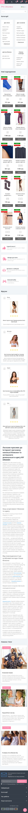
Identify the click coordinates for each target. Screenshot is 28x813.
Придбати (7, 106)
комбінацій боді (17, 576)
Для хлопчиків (6, 58)
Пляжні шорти (20, 61)
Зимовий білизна (21, 40)
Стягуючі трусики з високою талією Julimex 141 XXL (20, 228)
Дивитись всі (6, 43)
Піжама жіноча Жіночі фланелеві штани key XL (20, 129)
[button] (11, 2)
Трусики (4, 35)
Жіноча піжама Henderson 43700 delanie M (7, 129)
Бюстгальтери (6, 33)
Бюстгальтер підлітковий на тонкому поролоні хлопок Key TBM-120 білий (14, 355)
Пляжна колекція (21, 37)
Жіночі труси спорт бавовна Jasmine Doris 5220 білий (14, 321)
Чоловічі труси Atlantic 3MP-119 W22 (7, 162)
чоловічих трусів (7, 522)
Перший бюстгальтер (8, 713)
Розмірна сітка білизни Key (10, 752)
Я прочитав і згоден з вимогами (13, 784)
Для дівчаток (5, 56)
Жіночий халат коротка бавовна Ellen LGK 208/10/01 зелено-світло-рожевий (14, 427)
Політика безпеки (12, 784)
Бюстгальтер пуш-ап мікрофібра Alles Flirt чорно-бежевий (14, 391)
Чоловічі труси (20, 30)
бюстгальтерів (17, 573)
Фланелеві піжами (7, 672)
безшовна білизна (16, 581)
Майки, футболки (21, 35)
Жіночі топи (5, 26)
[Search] (25, 11)
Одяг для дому (6, 41)
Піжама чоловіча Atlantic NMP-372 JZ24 (20, 162)
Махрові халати (7, 601)
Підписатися (22, 781)
